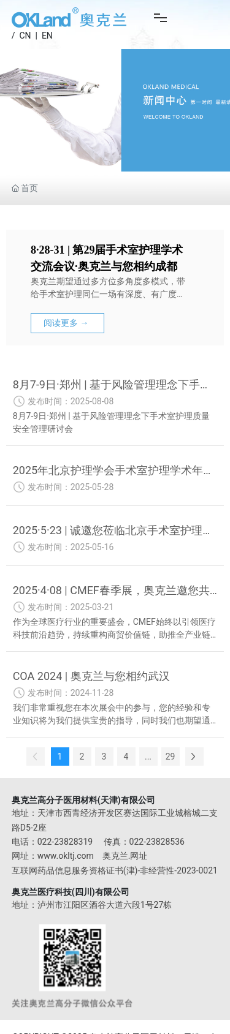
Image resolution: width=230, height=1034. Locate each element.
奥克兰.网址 (125, 856)
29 (170, 756)
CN (25, 35)
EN (47, 35)
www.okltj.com (65, 856)
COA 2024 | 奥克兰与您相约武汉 (91, 676)
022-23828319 (65, 842)
